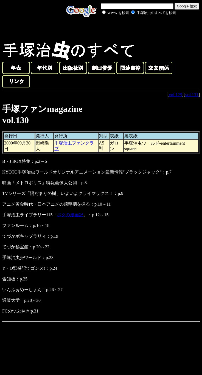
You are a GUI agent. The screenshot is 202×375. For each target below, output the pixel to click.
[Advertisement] (133, 28)
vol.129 (175, 94)
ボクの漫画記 (70, 214)
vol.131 (191, 94)
